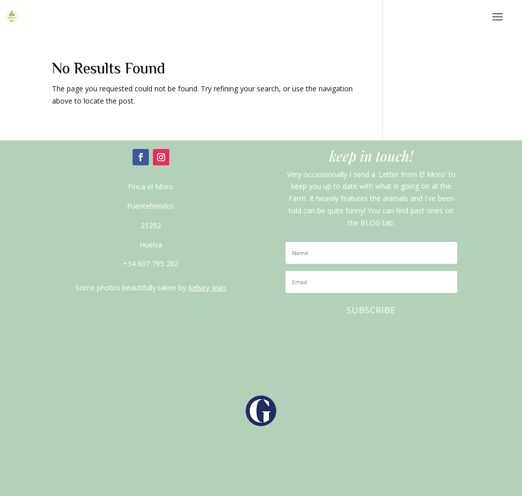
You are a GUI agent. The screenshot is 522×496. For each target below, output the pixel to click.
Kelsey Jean (207, 287)
